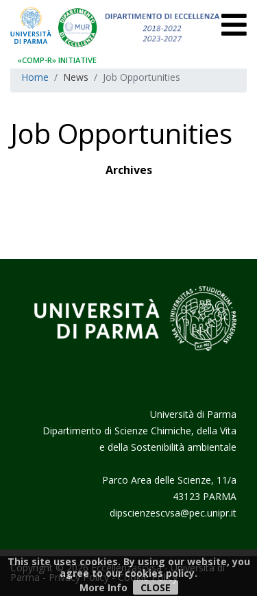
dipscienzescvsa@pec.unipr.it (173, 512)
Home (35, 77)
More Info (103, 587)
